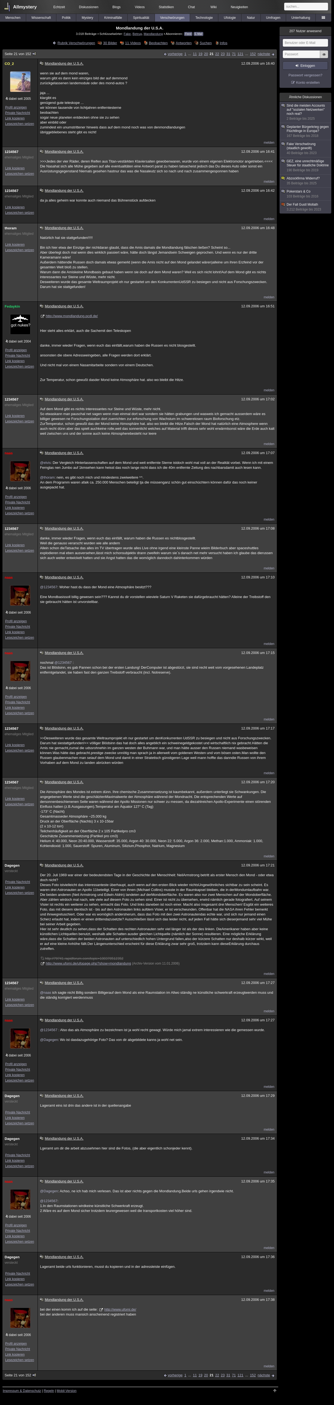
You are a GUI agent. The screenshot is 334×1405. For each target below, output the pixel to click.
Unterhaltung (300, 18)
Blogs (116, 7)
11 (195, 54)
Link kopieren (14, 118)
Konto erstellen (308, 82)
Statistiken (166, 7)
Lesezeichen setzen (19, 124)
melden (269, 143)
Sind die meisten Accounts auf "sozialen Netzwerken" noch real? (305, 112)
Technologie (204, 18)
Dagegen (12, 865)
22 (217, 54)
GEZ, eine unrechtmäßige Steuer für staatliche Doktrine (305, 165)
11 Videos (133, 43)
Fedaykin (12, 306)
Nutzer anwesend (305, 31)
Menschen (12, 18)
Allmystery (25, 7)
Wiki (213, 7)
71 (234, 54)
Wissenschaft (41, 18)
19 (200, 54)
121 (240, 54)
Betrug (137, 33)
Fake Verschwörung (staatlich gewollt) (305, 148)
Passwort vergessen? (305, 75)
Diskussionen (88, 7)
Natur (251, 18)
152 (253, 54)
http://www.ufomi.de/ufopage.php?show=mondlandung (88, 963)
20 (206, 54)
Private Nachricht (17, 113)
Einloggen (308, 66)
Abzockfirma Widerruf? (305, 180)
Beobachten (158, 43)
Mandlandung (153, 33)
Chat (191, 7)
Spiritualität (141, 18)
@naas (45, 992)
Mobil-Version (66, 1391)
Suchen (206, 43)
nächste (264, 54)
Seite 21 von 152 (20, 54)
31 (228, 54)
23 (223, 54)
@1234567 (48, 587)
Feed (188, 33)
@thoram (47, 477)
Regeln (49, 1391)
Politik (66, 18)
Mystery (87, 18)
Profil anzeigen (16, 107)
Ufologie (230, 18)
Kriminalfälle (113, 18)
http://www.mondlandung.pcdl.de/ (72, 316)
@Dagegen (49, 1040)
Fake (127, 33)
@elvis (45, 463)
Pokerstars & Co (305, 194)
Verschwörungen (172, 18)
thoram (11, 228)
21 (211, 54)
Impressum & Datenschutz (22, 1391)
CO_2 (9, 64)
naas (9, 453)
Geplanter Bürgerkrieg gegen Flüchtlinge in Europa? (305, 131)
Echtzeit (59, 7)
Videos (140, 7)
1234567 (12, 152)
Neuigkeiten (239, 7)
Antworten (184, 43)
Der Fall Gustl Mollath (305, 207)
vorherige (175, 54)
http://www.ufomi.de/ (120, 1309)
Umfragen (273, 18)
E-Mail (198, 33)
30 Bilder (110, 43)
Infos (223, 43)
